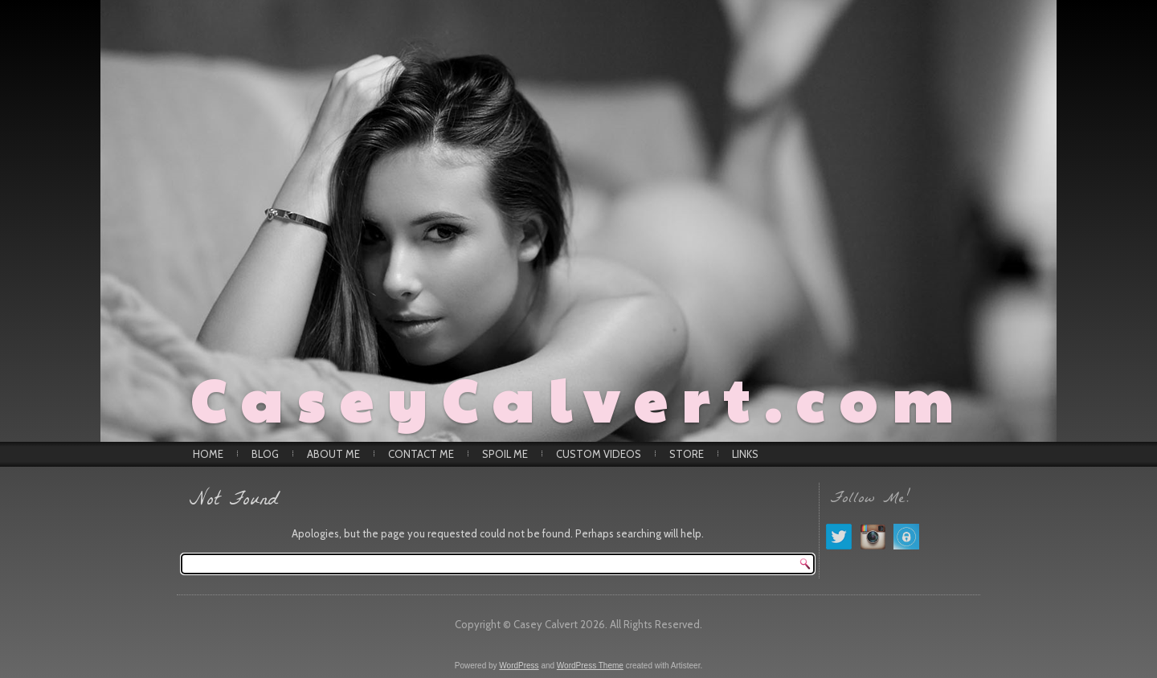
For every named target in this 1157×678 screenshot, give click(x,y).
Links (745, 453)
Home (208, 453)
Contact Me (421, 453)
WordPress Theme (590, 665)
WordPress (518, 665)
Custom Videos (598, 453)
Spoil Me (505, 453)
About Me (333, 453)
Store (686, 453)
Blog (265, 453)
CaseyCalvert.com (578, 398)
